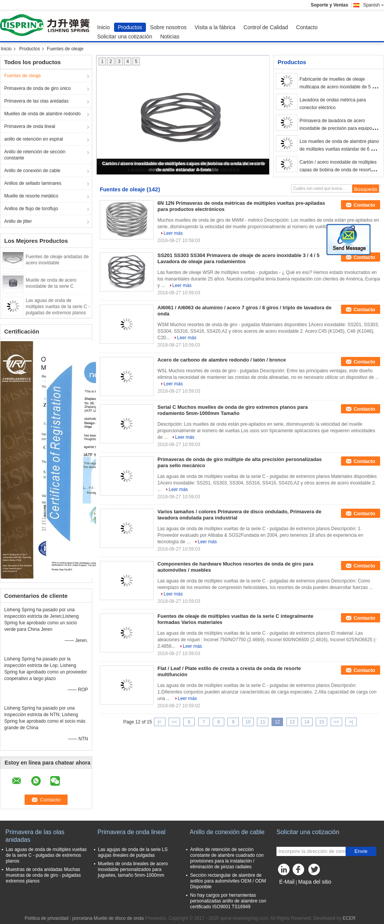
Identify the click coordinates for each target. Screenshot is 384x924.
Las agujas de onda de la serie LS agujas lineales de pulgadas (132, 852)
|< (160, 722)
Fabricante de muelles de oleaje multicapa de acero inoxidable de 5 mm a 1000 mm (340, 86)
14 (306, 722)
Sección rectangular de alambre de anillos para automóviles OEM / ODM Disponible (228, 881)
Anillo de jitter (18, 221)
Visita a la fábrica (215, 27)
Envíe (360, 851)
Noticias (169, 36)
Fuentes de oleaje (22, 75)
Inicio (103, 27)
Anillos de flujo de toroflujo (31, 208)
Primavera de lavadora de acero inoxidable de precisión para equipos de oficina (337, 128)
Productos (130, 27)
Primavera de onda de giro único (37, 88)
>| (351, 722)
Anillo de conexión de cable (32, 170)
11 (262, 722)
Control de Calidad (265, 27)
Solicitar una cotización (124, 36)
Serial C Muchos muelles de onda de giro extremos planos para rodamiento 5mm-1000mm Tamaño (232, 410)
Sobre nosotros (168, 27)
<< (174, 722)
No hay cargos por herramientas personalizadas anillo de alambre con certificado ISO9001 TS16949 (228, 900)
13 (292, 722)
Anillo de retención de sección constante (34, 155)
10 (247, 722)
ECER (349, 918)
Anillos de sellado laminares (32, 183)
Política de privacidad (46, 918)
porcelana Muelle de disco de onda (108, 918)
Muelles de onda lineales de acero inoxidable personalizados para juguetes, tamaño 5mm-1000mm (133, 869)
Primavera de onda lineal (29, 126)
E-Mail (287, 882)
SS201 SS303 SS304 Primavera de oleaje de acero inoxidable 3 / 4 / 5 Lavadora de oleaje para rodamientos (238, 258)
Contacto (307, 27)
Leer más (173, 233)
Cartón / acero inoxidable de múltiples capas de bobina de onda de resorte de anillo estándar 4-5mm (340, 169)
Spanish (373, 5)
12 (277, 722)
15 (321, 722)
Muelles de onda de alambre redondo (42, 113)
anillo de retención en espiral (33, 139)
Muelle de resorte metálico (31, 196)
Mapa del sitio (314, 882)
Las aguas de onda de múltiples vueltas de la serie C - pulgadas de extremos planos (58, 306)
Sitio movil (289, 891)
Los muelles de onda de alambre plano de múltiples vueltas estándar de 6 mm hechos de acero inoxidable (339, 149)
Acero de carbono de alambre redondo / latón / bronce (221, 360)
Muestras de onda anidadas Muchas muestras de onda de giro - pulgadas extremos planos (43, 875)
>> (336, 722)
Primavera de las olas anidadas (36, 101)
